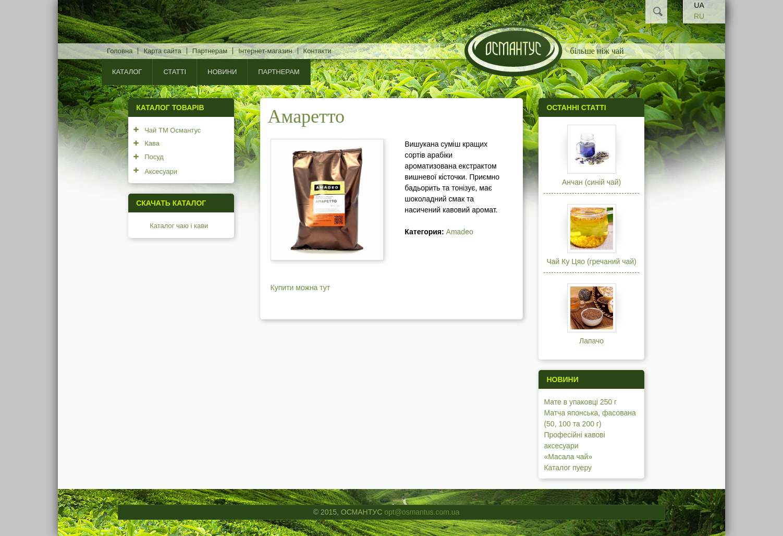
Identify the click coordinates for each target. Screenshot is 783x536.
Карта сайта (162, 50)
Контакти (317, 50)
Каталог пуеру (568, 467)
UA (699, 5)
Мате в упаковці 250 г (580, 402)
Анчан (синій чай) (591, 182)
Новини (222, 72)
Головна (119, 50)
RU (699, 16)
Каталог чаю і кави (179, 226)
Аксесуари (160, 171)
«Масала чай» (568, 456)
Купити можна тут (301, 287)
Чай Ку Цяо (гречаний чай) (591, 261)
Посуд (154, 157)
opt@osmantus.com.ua (421, 512)
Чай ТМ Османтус (172, 130)
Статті (174, 72)
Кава (152, 143)
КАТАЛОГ (127, 72)
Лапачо (591, 341)
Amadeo (459, 232)
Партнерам (209, 50)
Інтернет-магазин (265, 50)
